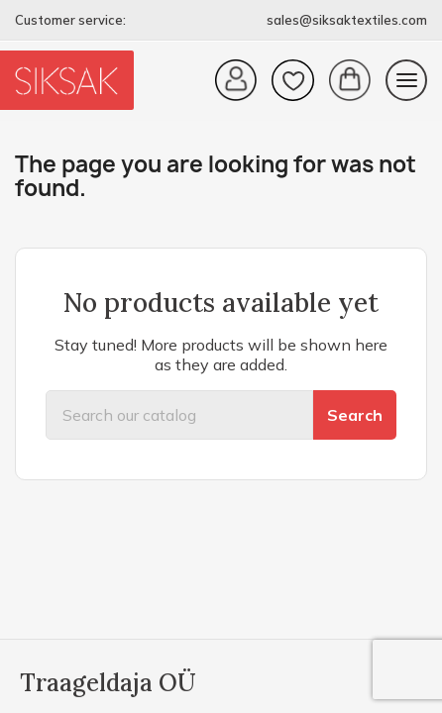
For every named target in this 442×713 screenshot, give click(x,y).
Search (355, 415)
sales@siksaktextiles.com (347, 20)
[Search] (179, 415)
